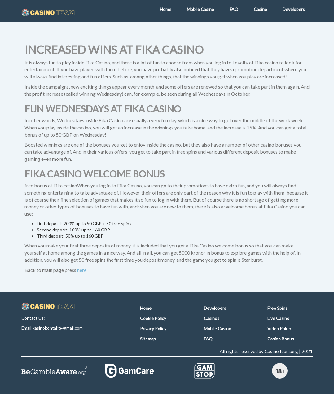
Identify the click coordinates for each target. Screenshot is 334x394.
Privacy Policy (153, 328)
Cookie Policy (153, 318)
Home (165, 9)
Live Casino (278, 318)
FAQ (234, 9)
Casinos (211, 318)
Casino (260, 9)
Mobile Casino (200, 9)
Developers (294, 9)
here (81, 270)
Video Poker (279, 328)
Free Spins (277, 308)
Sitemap (148, 338)
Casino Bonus (280, 338)
